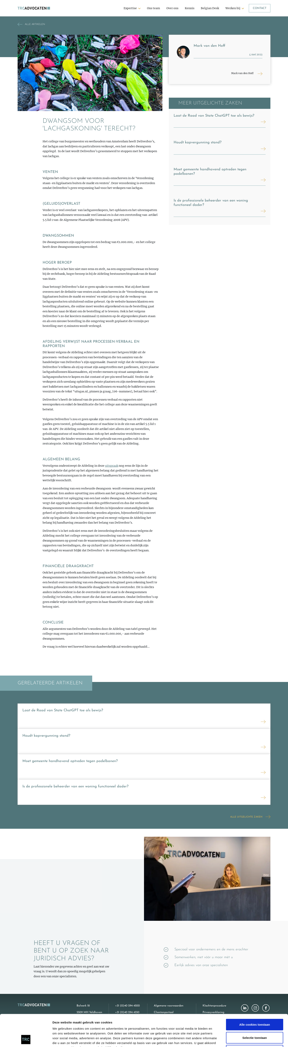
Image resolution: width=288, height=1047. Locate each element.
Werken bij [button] (232, 8)
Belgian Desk (210, 8)
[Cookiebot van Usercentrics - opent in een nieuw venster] (25, 1039)
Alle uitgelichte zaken (246, 817)
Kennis (189, 8)
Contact (259, 8)
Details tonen (216, 1039)
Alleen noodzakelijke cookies (254, 1020)
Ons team (153, 8)
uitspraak (111, 465)
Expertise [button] (130, 8)
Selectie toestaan (254, 1007)
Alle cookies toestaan (254, 994)
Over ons (172, 8)
